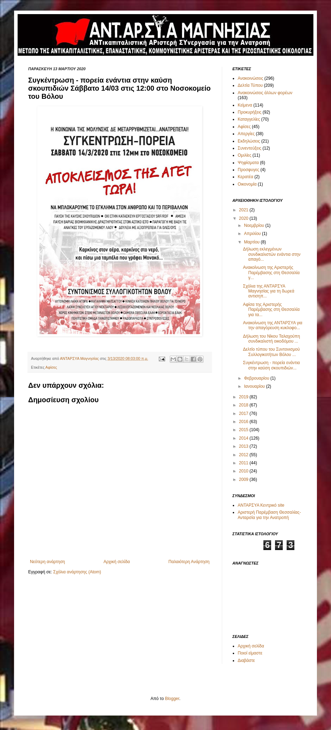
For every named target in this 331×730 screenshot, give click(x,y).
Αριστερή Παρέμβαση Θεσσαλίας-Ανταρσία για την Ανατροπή (269, 515)
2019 (244, 396)
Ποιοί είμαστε (250, 653)
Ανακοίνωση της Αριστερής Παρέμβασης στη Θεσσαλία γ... (271, 272)
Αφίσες (51, 367)
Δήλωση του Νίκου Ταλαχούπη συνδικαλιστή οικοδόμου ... (271, 339)
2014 (244, 438)
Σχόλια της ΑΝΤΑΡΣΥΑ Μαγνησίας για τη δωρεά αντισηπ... (268, 291)
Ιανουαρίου (255, 386)
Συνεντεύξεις (249, 148)
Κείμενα (245, 105)
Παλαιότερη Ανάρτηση (189, 561)
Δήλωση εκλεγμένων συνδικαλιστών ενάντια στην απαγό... (271, 254)
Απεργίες (246, 133)
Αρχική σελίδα (117, 561)
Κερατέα (245, 176)
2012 (244, 454)
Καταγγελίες (249, 119)
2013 (244, 446)
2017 (244, 413)
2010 (244, 471)
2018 (244, 405)
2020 (244, 218)
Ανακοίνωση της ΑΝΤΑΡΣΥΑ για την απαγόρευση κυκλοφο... (272, 325)
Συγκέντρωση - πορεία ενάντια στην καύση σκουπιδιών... (271, 365)
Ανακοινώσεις (250, 78)
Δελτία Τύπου (250, 85)
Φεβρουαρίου (257, 378)
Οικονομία (247, 184)
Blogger (172, 698)
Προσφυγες (248, 169)
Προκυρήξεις (249, 112)
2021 (244, 209)
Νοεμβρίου (255, 225)
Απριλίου (253, 233)
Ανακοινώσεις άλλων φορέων (265, 92)
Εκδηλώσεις (249, 141)
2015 (244, 429)
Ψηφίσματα (248, 162)
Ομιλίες (244, 155)
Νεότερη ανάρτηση (47, 561)
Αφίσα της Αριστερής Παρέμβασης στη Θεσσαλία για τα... (271, 309)
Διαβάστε (246, 660)
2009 (244, 479)
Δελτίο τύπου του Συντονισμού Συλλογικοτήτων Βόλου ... (271, 352)
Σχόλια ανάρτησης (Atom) (77, 571)
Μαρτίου (252, 242)
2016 (244, 421)
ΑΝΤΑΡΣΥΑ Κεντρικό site (261, 505)
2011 (244, 462)
